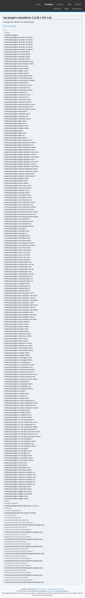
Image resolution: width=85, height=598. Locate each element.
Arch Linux (14, 4)
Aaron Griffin (47, 589)
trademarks (50, 591)
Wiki (69, 4)
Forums (60, 4)
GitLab (78, 4)
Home (38, 4)
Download (76, 9)
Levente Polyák (59, 589)
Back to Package (9, 26)
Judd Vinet (39, 589)
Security (57, 9)
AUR (66, 9)
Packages (49, 4)
